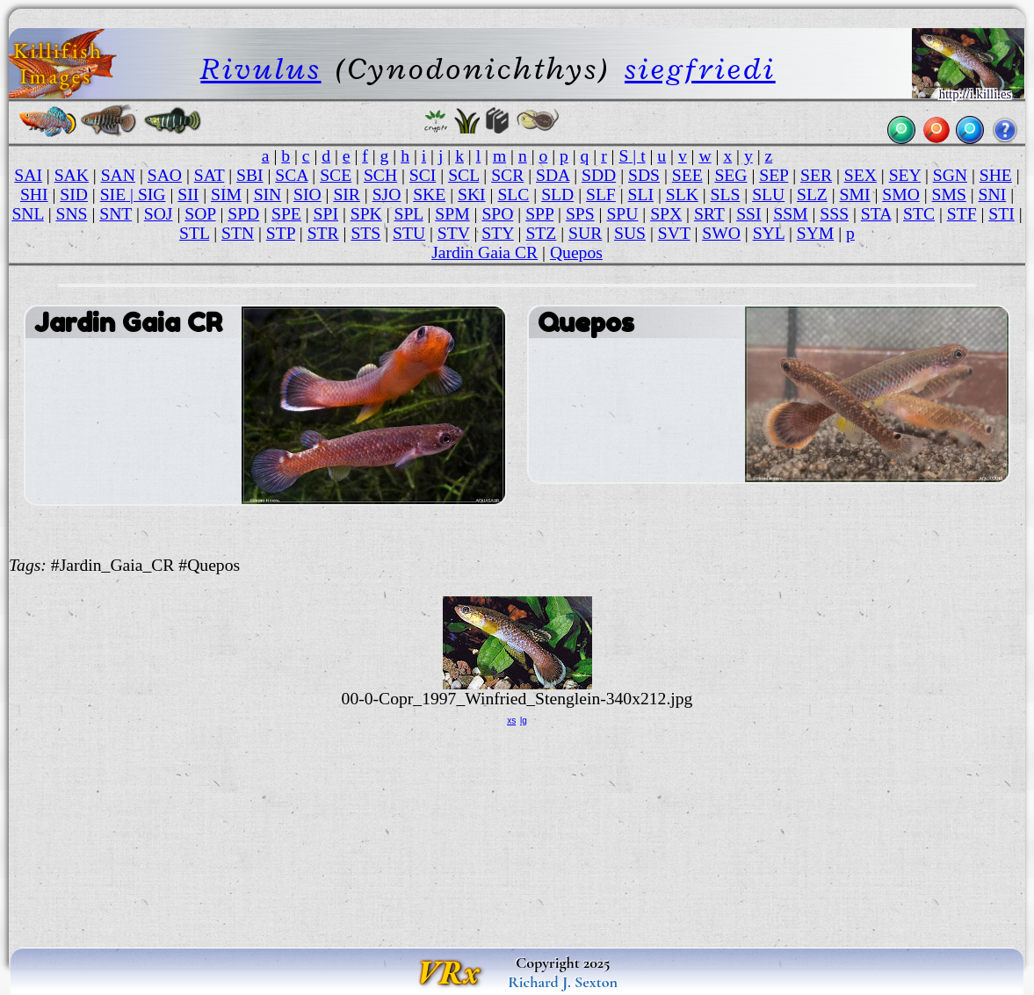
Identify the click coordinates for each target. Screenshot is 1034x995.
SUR (585, 233)
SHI (34, 194)
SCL (463, 175)
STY (497, 233)
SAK (71, 175)
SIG (152, 194)
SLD (557, 194)
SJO (386, 194)
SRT (709, 214)
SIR (346, 194)
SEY (905, 175)
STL (194, 233)
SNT (115, 214)
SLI (641, 194)
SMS (949, 194)
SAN (118, 175)
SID (74, 194)
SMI (855, 194)
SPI (326, 214)
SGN (950, 175)
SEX (860, 175)
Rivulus (260, 69)
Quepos (576, 252)
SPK (366, 214)
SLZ (812, 194)
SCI (423, 175)
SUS (630, 233)
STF (962, 214)
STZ (540, 233)
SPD (243, 214)
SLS (726, 194)
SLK (682, 194)
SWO (721, 233)
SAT (209, 175)
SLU (768, 194)
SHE (996, 175)
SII (188, 194)
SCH (380, 175)
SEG (730, 175)
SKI (472, 194)
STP (280, 233)
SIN (268, 194)
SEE (687, 175)
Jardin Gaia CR (484, 252)
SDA (552, 175)
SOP (199, 214)
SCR (507, 175)
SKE (429, 194)
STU (409, 233)
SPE (286, 214)
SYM (816, 233)
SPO (497, 214)
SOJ (158, 214)
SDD (599, 175)
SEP (773, 175)
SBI (250, 175)
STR (323, 233)
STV (453, 233)
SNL (27, 214)
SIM (226, 194)
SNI (993, 194)
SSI (748, 214)
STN (237, 233)
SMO (901, 194)
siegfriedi (700, 69)
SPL (408, 214)
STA (876, 214)
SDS (644, 175)
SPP (539, 214)
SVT (674, 233)
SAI (28, 175)
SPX (666, 214)
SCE (335, 175)
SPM (452, 214)
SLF (601, 194)
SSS (834, 214)
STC (919, 214)
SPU (622, 214)
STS (365, 233)
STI (1001, 214)
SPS (580, 214)
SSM (790, 214)
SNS (72, 214)
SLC (513, 194)
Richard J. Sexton (563, 981)
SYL (769, 233)
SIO (307, 194)
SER (816, 175)
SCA (291, 175)
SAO (165, 175)
